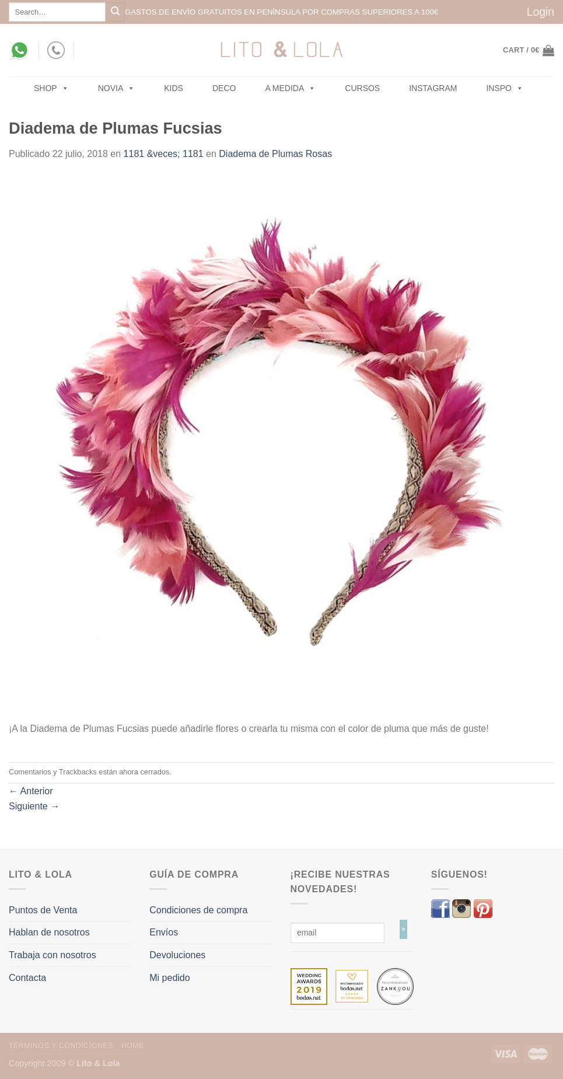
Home (132, 1046)
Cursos (362, 88)
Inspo (504, 88)
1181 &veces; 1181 (164, 154)
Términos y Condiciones (61, 1046)
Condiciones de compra (198, 910)
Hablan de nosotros (49, 932)
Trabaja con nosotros (52, 955)
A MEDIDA (290, 88)
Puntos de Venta (43, 910)
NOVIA (116, 88)
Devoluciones (177, 955)
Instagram (433, 88)
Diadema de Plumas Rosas (275, 154)
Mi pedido (169, 978)
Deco (224, 88)
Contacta (27, 978)
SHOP (51, 88)
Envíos (163, 932)
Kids (173, 88)
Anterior (31, 791)
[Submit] (115, 12)
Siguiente (34, 806)
